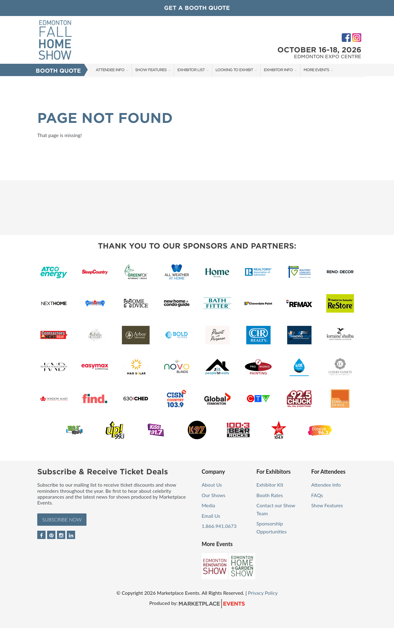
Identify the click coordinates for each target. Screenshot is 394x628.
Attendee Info (110, 69)
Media (208, 505)
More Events (316, 69)
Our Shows (213, 495)
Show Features (151, 69)
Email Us (211, 516)
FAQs (317, 495)
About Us (212, 485)
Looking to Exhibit (234, 69)
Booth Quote (58, 70)
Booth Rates (269, 495)
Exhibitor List (191, 69)
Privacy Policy (263, 593)
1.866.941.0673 (219, 526)
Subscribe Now (62, 519)
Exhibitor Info (278, 69)
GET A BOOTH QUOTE (197, 8)
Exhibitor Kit (269, 485)
